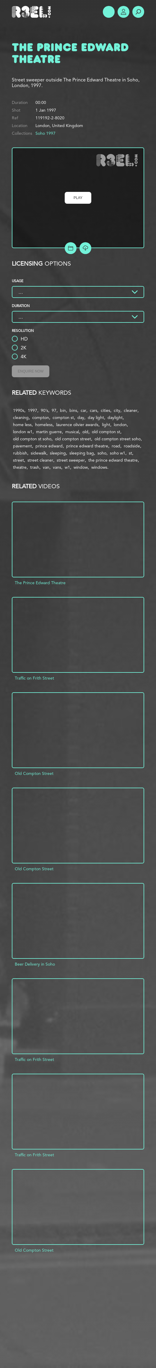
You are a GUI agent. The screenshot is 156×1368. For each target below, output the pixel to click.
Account (123, 12)
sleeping (58, 453)
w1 (67, 467)
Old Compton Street (34, 773)
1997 (32, 410)
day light (96, 417)
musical (72, 431)
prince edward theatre (87, 446)
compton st (63, 417)
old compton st (106, 431)
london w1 (22, 431)
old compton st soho (32, 438)
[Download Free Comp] (85, 248)
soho (102, 453)
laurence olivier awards (77, 424)
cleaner (130, 410)
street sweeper (71, 460)
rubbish (20, 453)
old (85, 431)
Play (78, 198)
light (106, 424)
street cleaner (40, 460)
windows (99, 467)
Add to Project (71, 248)
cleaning (21, 417)
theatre (20, 467)
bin (63, 410)
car (83, 410)
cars (93, 410)
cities (105, 410)
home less (22, 424)
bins (73, 410)
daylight (115, 417)
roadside (132, 446)
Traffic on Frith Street (34, 678)
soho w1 (117, 453)
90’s (44, 410)
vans (57, 467)
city (117, 410)
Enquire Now (30, 371)
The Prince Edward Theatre (40, 582)
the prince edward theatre (113, 460)
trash (34, 467)
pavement (22, 446)
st (130, 453)
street (18, 460)
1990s (18, 410)
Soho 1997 (45, 133)
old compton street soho (118, 438)
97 (54, 410)
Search (138, 12)
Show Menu (109, 12)
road (116, 446)
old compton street (73, 438)
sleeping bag (81, 453)
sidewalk (38, 453)
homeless (44, 424)
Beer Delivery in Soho (35, 964)
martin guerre (49, 431)
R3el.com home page (32, 12)
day (80, 417)
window (81, 467)
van (46, 467)
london (120, 424)
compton (40, 417)
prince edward (49, 446)
